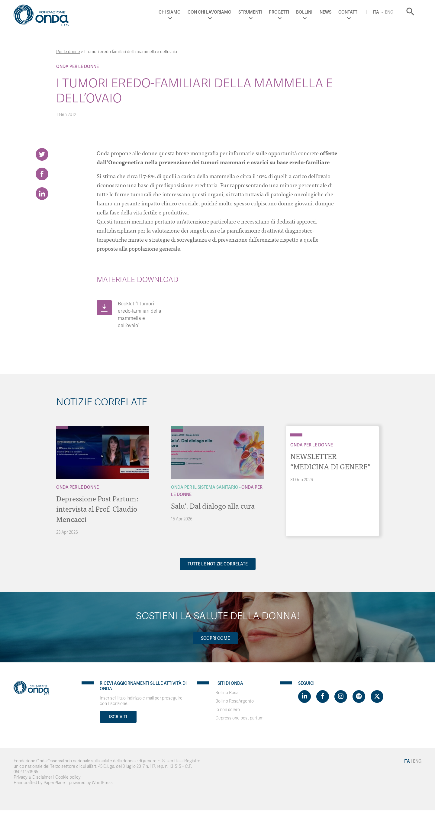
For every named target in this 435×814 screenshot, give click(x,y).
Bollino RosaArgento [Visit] (234, 701)
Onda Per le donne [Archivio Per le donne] (77, 66)
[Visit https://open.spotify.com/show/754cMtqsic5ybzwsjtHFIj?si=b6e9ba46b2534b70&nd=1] (359, 696)
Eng (389, 12)
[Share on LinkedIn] (42, 194)
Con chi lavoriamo (209, 12)
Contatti (348, 12)
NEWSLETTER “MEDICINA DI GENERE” (330, 461)
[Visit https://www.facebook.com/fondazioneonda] (323, 696)
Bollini (304, 12)
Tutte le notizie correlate (218, 564)
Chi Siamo (170, 12)
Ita (376, 12)
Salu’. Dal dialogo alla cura (213, 505)
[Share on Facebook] (42, 174)
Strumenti (250, 12)
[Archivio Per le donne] (62, 427)
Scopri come (215, 638)
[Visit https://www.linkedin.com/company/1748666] (304, 696)
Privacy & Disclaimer (33, 777)
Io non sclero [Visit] (227, 709)
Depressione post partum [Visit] (239, 718)
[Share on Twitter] (42, 154)
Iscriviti (118, 716)
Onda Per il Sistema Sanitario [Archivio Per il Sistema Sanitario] (204, 487)
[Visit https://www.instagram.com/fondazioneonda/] (341, 696)
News (325, 12)
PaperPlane (54, 782)
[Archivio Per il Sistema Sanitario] (177, 427)
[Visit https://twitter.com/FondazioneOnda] (377, 696)
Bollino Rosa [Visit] (226, 692)
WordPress (102, 782)
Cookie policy (68, 777)
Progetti (279, 12)
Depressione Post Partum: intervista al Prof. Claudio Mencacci (97, 508)
